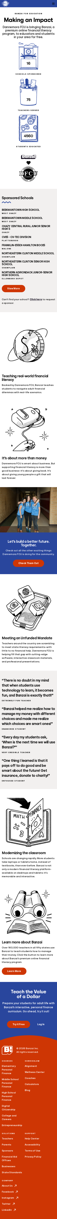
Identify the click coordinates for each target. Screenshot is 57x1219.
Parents (6, 1144)
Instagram (10, 1198)
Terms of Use (32, 1150)
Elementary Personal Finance (9, 1070)
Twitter (9, 1204)
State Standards (12, 1172)
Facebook (10, 1192)
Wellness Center (35, 1072)
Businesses (8, 1166)
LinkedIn (9, 1210)
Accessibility (32, 1144)
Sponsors (7, 1150)
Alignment (31, 1066)
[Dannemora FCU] (5, 4)
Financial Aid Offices (9, 1159)
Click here (36, 299)
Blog (27, 1090)
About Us (9, 1186)
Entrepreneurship (12, 1125)
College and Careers (9, 1117)
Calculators (32, 1084)
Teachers (7, 1138)
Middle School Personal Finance (10, 1083)
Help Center (32, 1138)
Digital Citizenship (8, 1108)
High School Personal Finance (9, 1096)
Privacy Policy (33, 1157)
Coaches (30, 1078)
